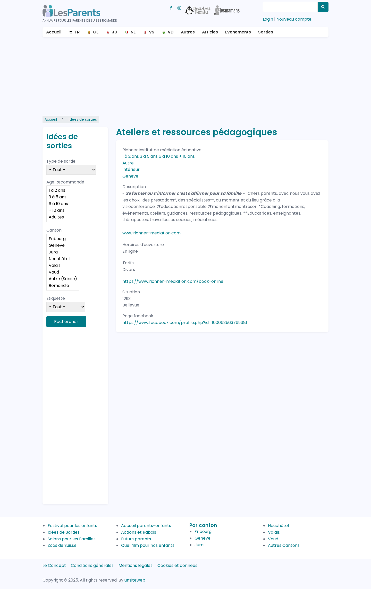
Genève (63, 245)
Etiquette (55, 298)
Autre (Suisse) (63, 279)
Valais (63, 265)
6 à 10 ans (58, 203)
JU (114, 32)
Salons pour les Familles (72, 539)
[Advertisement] (185, 76)
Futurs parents (136, 539)
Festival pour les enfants (72, 526)
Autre (128, 163)
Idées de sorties (83, 119)
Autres (188, 32)
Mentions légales (136, 565)
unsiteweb (134, 580)
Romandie (63, 285)
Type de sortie (60, 161)
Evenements (238, 32)
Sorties (265, 32)
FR (77, 32)
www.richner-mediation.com (151, 233)
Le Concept (54, 565)
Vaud (63, 272)
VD (171, 32)
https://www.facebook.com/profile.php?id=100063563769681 (184, 323)
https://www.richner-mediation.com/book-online (172, 281)
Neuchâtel (63, 259)
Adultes (58, 217)
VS (151, 32)
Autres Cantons (284, 545)
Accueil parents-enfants (146, 526)
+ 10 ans (58, 210)
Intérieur (131, 169)
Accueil (53, 32)
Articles (210, 32)
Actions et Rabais (138, 532)
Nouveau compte (293, 19)
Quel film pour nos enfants (147, 545)
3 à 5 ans (58, 197)
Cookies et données (177, 565)
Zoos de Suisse (62, 545)
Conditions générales (92, 565)
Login (268, 19)
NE (133, 32)
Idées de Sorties (64, 532)
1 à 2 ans (58, 190)
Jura (63, 252)
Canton (54, 230)
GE (95, 32)
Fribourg (63, 238)
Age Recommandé (65, 182)
